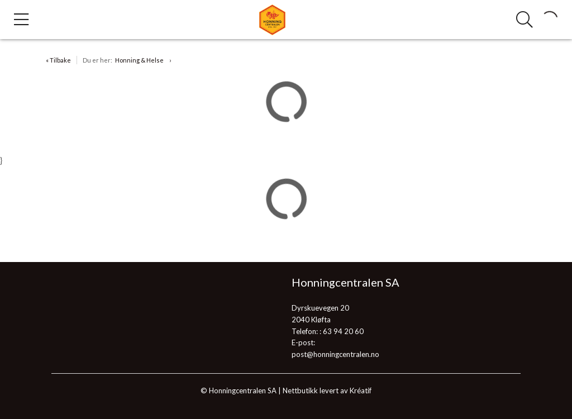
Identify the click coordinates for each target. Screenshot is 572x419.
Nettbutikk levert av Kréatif (327, 390)
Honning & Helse (139, 60)
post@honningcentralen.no (335, 354)
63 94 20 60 (343, 331)
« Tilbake (58, 60)
